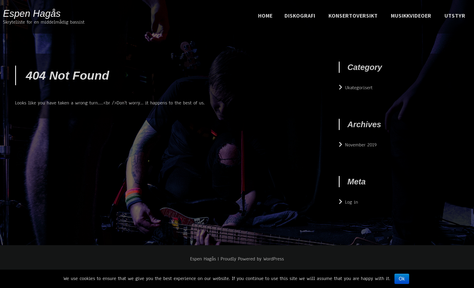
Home (265, 15)
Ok (402, 279)
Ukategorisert (359, 87)
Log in (351, 202)
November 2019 (361, 145)
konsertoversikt (353, 15)
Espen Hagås (32, 13)
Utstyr (454, 15)
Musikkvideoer (411, 15)
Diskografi (299, 15)
